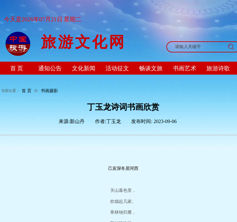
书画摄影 (49, 90)
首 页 (26, 90)
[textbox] (197, 47)
